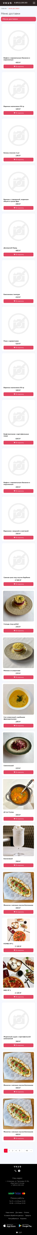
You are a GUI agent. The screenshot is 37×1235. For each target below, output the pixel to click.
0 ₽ (18, 1232)
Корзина (23, 1218)
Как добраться (13, 1218)
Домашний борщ (10, 248)
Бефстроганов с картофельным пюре (16, 435)
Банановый (8, 859)
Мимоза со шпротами (12, 671)
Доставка (18, 1212)
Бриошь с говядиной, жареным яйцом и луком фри (16, 200)
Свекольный (9, 766)
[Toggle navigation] (34, 2)
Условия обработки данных (13, 1215)
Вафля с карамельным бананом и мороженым (17, 59)
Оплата (26, 1212)
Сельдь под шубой (11, 624)
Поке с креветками (11, 341)
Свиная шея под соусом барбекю (17, 577)
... (22, 1151)
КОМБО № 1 (8, 944)
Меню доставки (10, 19)
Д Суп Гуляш (9, 812)
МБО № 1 (7, 990)
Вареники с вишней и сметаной (16, 531)
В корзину (18, 66)
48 (27, 1151)
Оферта (28, 1215)
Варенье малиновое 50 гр (14, 106)
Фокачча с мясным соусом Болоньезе (18, 905)
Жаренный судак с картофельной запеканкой (17, 1038)
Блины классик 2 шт (11, 153)
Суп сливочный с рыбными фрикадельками (14, 718)
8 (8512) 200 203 (20, 3)
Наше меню (10, 1212)
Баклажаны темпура (12, 294)
